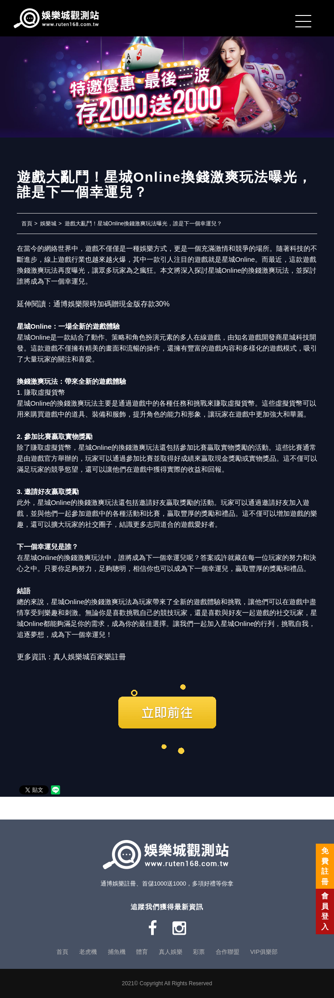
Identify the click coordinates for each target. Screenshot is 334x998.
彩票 (199, 951)
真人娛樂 (170, 951)
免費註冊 (325, 866)
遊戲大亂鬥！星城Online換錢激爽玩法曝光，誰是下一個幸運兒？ (144, 223)
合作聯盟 (227, 951)
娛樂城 (48, 223)
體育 (142, 951)
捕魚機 (117, 951)
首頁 (26, 223)
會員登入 (325, 911)
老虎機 (88, 951)
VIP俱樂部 (264, 951)
